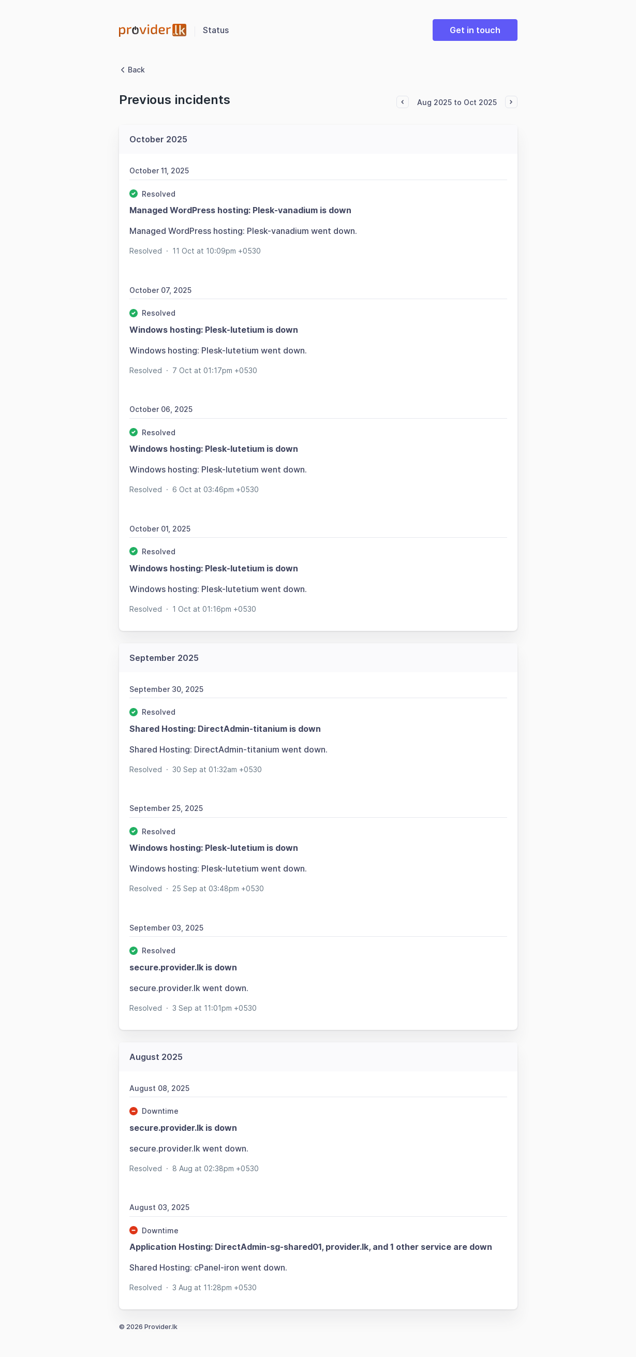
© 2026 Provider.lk (148, 1327)
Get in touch (475, 30)
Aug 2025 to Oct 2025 (457, 102)
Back (132, 69)
